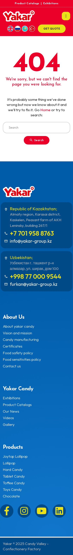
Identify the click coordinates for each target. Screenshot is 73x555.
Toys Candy (12, 489)
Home (45, 110)
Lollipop (9, 463)
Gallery (9, 424)
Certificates (12, 346)
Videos (8, 417)
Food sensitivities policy (22, 359)
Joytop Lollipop (15, 456)
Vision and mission (17, 333)
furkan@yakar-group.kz (33, 284)
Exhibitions (50, 3)
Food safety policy (18, 353)
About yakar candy (18, 326)
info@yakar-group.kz (31, 241)
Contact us (12, 366)
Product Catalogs (27, 3)
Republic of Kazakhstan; (33, 208)
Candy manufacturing (21, 339)
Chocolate (11, 496)
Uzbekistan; (21, 257)
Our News (11, 411)
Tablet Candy (14, 476)
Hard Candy (13, 469)
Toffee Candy (14, 483)
